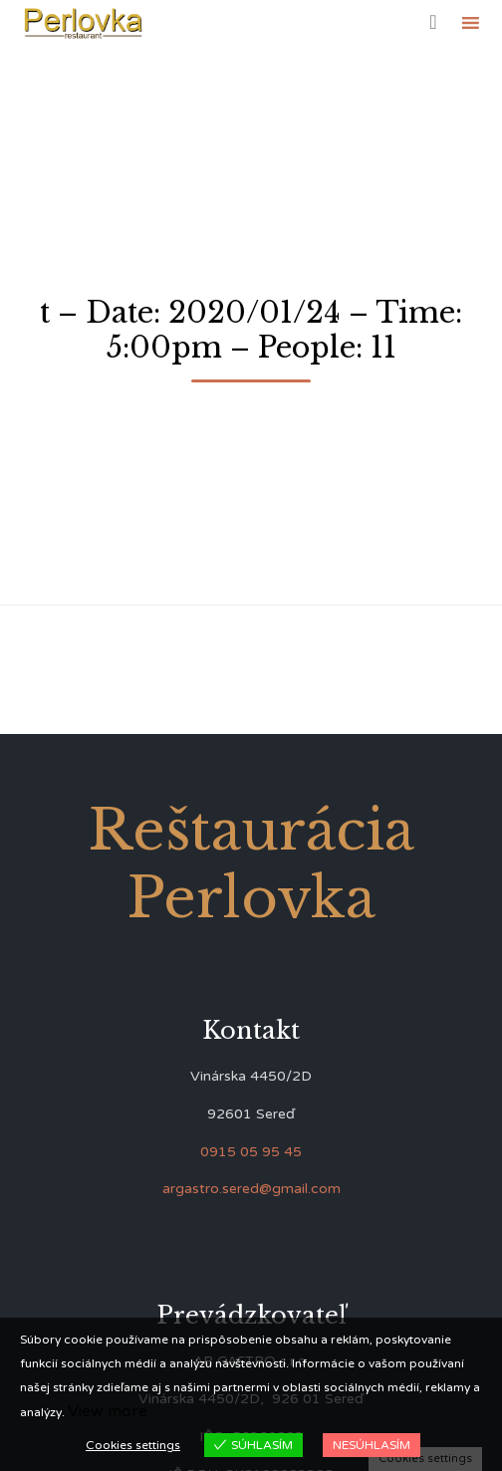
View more (107, 1411)
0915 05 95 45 (251, 1151)
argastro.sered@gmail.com (251, 1188)
